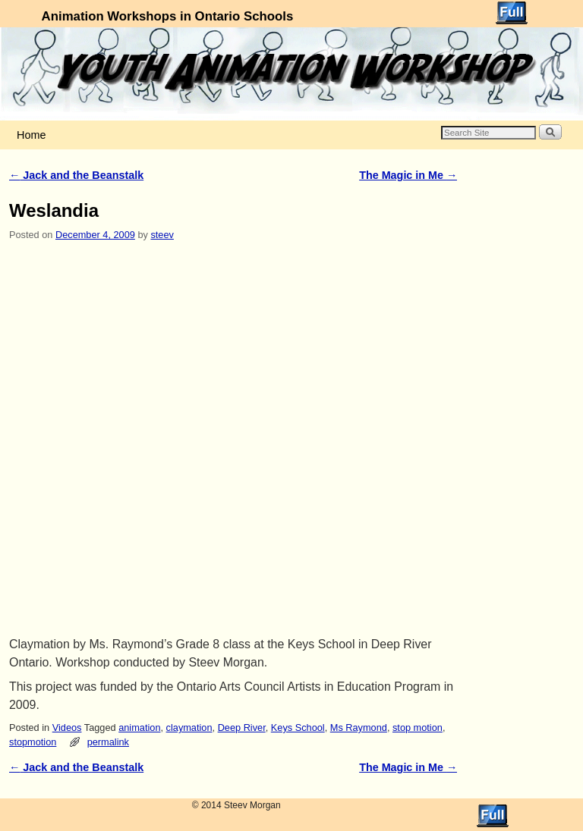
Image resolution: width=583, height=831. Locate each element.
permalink (108, 742)
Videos (67, 727)
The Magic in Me (408, 175)
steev (161, 234)
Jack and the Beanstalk (76, 175)
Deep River (242, 727)
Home (31, 135)
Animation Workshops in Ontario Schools (168, 16)
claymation (189, 727)
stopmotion (32, 742)
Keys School (298, 727)
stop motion (417, 727)
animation (139, 727)
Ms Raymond (358, 727)
